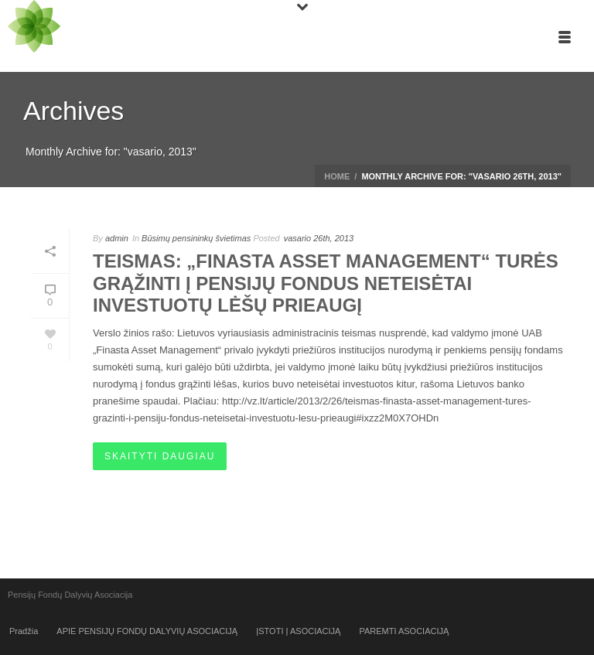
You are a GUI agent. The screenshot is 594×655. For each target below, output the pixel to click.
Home (337, 176)
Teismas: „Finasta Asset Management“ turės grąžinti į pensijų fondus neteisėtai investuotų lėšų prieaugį (325, 283)
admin (116, 238)
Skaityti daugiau (159, 456)
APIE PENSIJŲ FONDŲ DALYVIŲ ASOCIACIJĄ (146, 631)
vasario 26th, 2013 (319, 238)
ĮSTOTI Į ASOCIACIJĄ (298, 631)
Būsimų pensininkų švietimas (196, 238)
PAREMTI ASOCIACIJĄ (404, 631)
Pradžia (23, 631)
